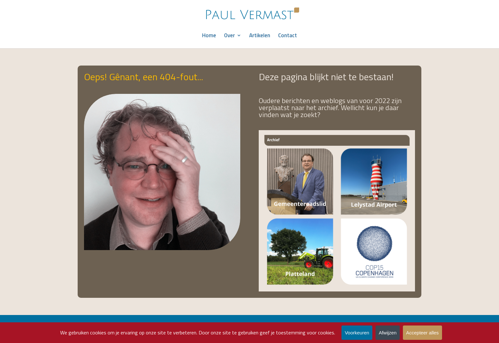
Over (229, 36)
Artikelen (259, 36)
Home (209, 36)
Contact (287, 36)
